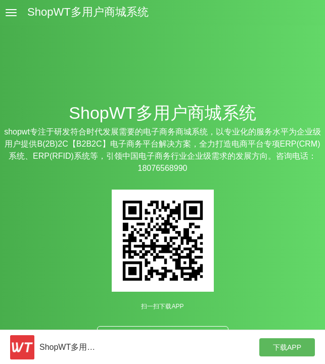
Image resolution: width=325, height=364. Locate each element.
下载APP (287, 347)
